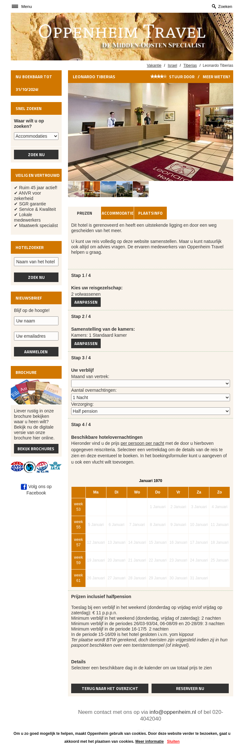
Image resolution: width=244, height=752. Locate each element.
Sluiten (173, 741)
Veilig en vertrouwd (37, 175)
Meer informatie (149, 741)
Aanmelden (36, 351)
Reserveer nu (190, 688)
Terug (110, 688)
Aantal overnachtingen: (94, 390)
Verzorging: (82, 404)
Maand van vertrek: (90, 376)
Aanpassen (86, 302)
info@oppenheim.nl (173, 712)
